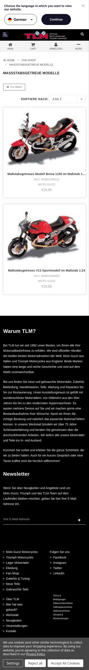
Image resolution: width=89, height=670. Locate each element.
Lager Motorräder (17, 562)
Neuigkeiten (14, 620)
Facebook (59, 557)
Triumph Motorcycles (19, 557)
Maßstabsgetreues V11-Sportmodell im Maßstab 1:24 (46, 270)
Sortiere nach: (34, 99)
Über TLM (12, 599)
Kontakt (11, 631)
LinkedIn (58, 573)
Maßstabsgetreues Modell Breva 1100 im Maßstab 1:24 (47, 174)
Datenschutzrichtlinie (63, 603)
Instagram (59, 562)
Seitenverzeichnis (61, 611)
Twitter (57, 568)
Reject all (35, 663)
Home (11, 60)
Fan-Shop (29, 60)
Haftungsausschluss (62, 607)
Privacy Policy (35, 654)
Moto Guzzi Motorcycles (22, 552)
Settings (13, 663)
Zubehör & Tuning (18, 578)
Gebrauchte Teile (17, 589)
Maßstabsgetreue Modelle (31, 64)
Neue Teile (13, 584)
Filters (14, 87)
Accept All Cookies (65, 663)
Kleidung (12, 568)
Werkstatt (12, 615)
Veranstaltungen (16, 625)
